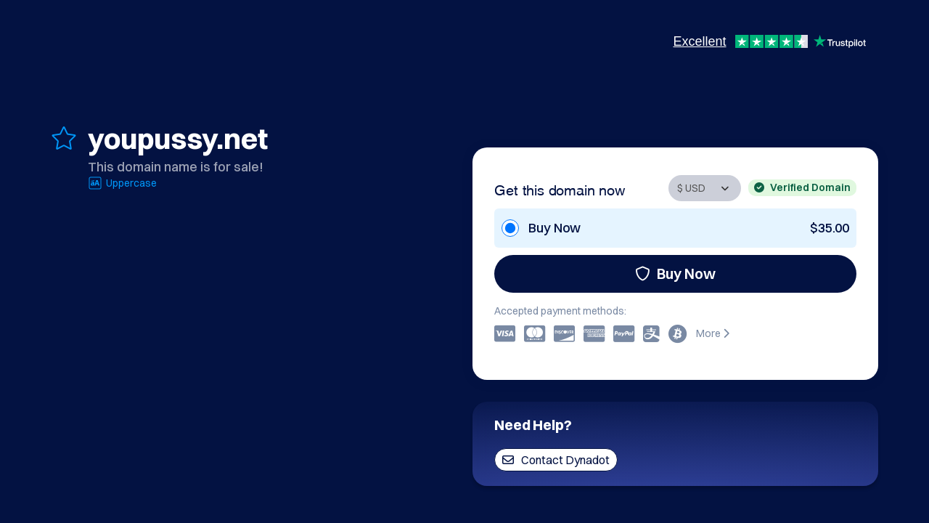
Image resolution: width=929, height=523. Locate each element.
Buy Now (675, 273)
